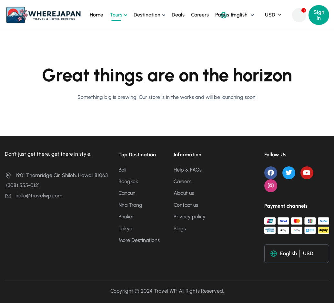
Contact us (186, 205)
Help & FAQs (188, 170)
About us (184, 193)
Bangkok (128, 181)
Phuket (126, 217)
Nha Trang (130, 205)
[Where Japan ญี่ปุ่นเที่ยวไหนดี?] (43, 15)
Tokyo (125, 228)
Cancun (127, 193)
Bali (122, 170)
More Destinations (139, 240)
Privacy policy (190, 217)
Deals (178, 15)
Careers (200, 15)
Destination (147, 15)
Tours (116, 15)
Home (96, 15)
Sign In (319, 15)
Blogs (180, 228)
